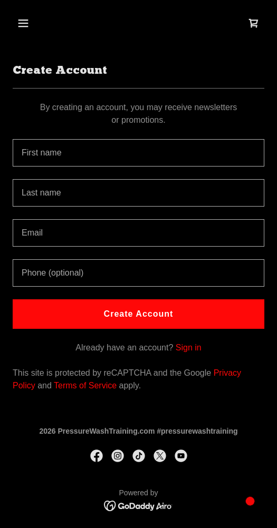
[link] (253, 23)
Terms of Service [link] (85, 385)
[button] (41, 23)
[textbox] (138, 153)
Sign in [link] (189, 347)
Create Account (139, 313)
